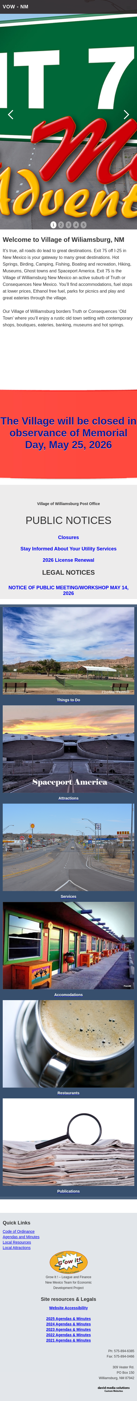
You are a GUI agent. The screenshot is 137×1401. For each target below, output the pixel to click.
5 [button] (83, 225)
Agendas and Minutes (21, 1237)
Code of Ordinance (19, 1231)
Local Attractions (17, 1248)
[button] (129, 8)
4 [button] (76, 225)
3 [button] (69, 225)
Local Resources (17, 1242)
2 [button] (61, 225)
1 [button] (53, 225)
